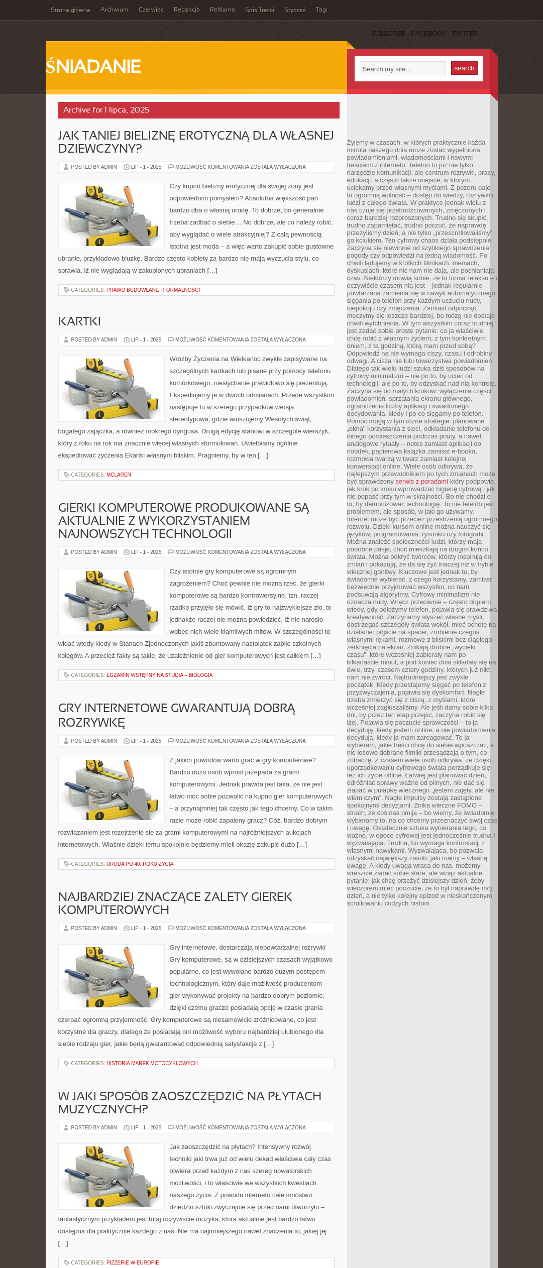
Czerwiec (151, 10)
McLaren (118, 475)
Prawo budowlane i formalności (153, 290)
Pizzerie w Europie (132, 1262)
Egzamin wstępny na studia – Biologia (159, 675)
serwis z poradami (421, 481)
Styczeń (295, 11)
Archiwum (114, 10)
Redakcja (187, 10)
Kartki (79, 322)
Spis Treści (259, 11)
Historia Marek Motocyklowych (152, 1063)
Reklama (222, 10)
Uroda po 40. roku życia (139, 864)
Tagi (322, 10)
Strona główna (70, 11)
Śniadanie (93, 68)
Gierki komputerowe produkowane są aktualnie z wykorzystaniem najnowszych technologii (183, 521)
